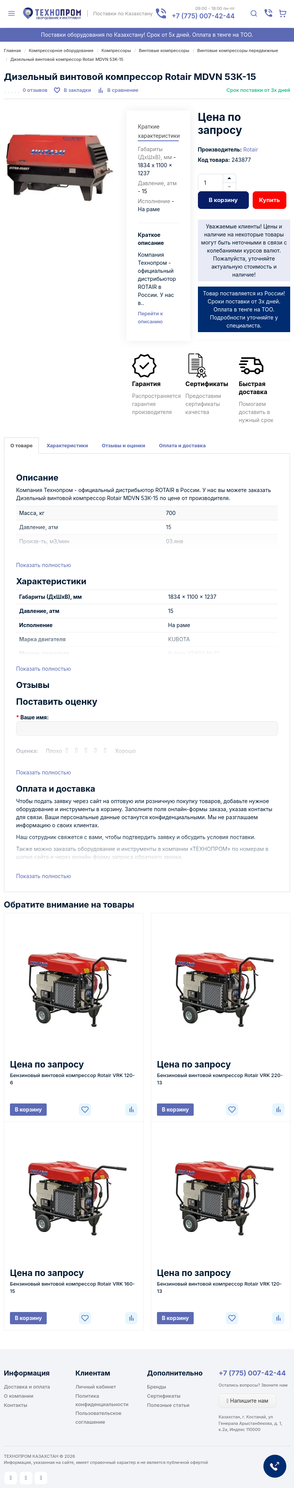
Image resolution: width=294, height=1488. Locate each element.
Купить (269, 200)
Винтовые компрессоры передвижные (237, 50)
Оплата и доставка (182, 445)
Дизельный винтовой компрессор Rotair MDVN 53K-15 (66, 59)
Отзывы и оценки (123, 445)
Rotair (250, 149)
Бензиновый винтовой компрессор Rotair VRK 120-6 (72, 1078)
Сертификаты (163, 1396)
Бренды (156, 1387)
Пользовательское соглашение (98, 1417)
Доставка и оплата (27, 1387)
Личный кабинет (95, 1387)
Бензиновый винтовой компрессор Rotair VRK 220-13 (220, 1078)
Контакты (15, 1405)
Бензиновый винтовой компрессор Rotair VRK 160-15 (72, 1287)
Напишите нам (247, 1400)
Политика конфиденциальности (102, 1400)
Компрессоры (116, 50)
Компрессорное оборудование (61, 50)
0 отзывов (35, 90)
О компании (18, 1396)
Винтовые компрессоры (164, 50)
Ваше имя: (34, 717)
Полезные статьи (168, 1405)
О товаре (21, 445)
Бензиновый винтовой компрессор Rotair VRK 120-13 (219, 1287)
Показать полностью (43, 565)
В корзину (223, 200)
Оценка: (27, 751)
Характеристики (67, 445)
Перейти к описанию (150, 317)
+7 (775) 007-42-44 (252, 1373)
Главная (12, 50)
